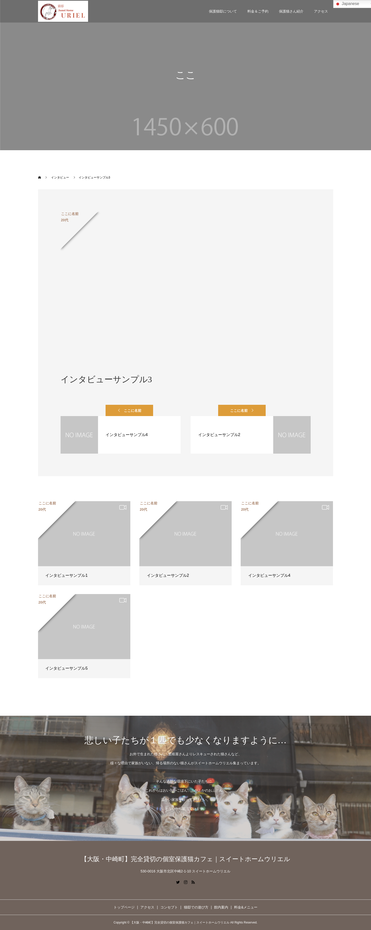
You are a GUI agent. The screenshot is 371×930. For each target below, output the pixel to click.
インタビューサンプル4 (269, 575)
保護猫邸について (223, 11)
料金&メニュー (245, 907)
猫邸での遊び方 (196, 907)
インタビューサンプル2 (168, 575)
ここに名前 (132, 411)
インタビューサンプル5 (66, 668)
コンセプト (169, 907)
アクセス (321, 11)
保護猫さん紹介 (291, 11)
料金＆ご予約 (257, 11)
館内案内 (221, 907)
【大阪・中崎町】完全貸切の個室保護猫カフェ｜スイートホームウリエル (185, 859)
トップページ (124, 907)
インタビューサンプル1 (66, 575)
